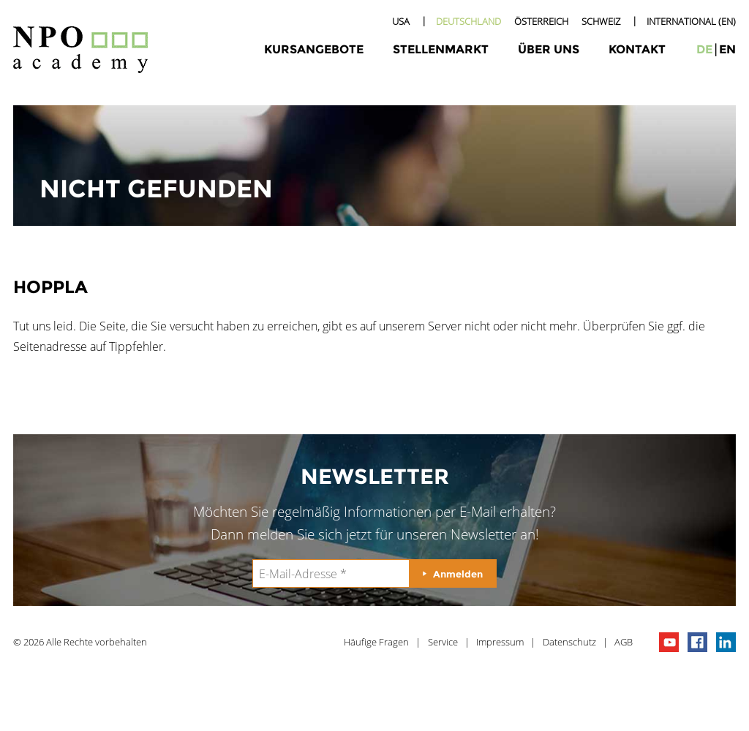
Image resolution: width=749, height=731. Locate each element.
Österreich (541, 21)
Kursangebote (314, 49)
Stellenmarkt (441, 49)
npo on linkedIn (726, 642)
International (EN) (691, 21)
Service (443, 641)
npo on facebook (697, 642)
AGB (623, 641)
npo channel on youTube (669, 642)
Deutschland (468, 21)
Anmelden (458, 574)
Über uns (548, 49)
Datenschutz (569, 641)
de (704, 49)
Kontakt (637, 49)
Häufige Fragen (376, 641)
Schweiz (600, 21)
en (727, 49)
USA (401, 21)
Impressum (500, 641)
